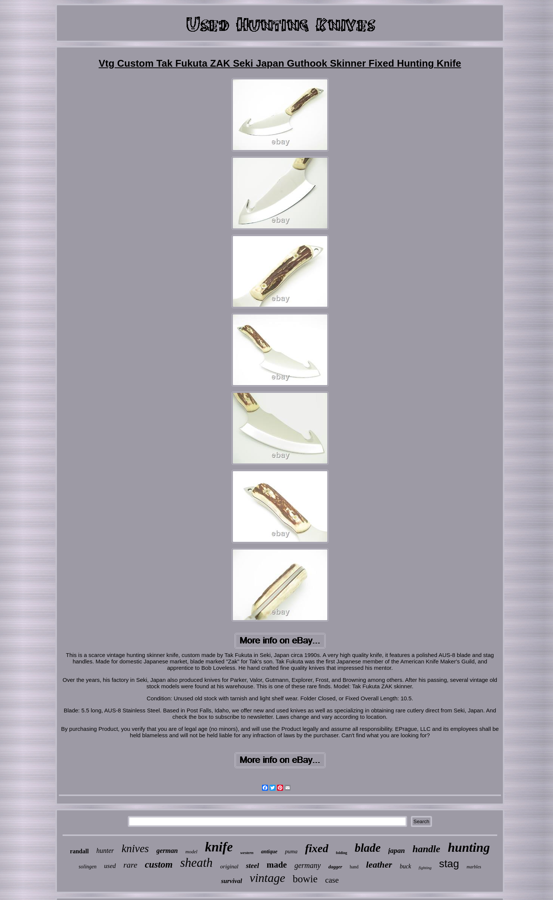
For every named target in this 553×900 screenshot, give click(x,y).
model (191, 851)
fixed (316, 848)
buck (405, 866)
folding (341, 853)
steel (252, 865)
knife (219, 847)
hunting (469, 847)
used (110, 865)
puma (291, 851)
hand (354, 866)
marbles (474, 866)
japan (396, 850)
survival (231, 881)
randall (79, 851)
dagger (335, 866)
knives (135, 848)
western (247, 852)
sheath (196, 862)
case (332, 880)
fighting (425, 867)
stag (449, 863)
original (229, 866)
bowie (305, 879)
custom (159, 864)
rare (130, 864)
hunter (105, 850)
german (167, 850)
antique (269, 851)
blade (368, 847)
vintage (267, 878)
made (277, 864)
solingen (88, 866)
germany (307, 865)
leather (379, 864)
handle (426, 848)
